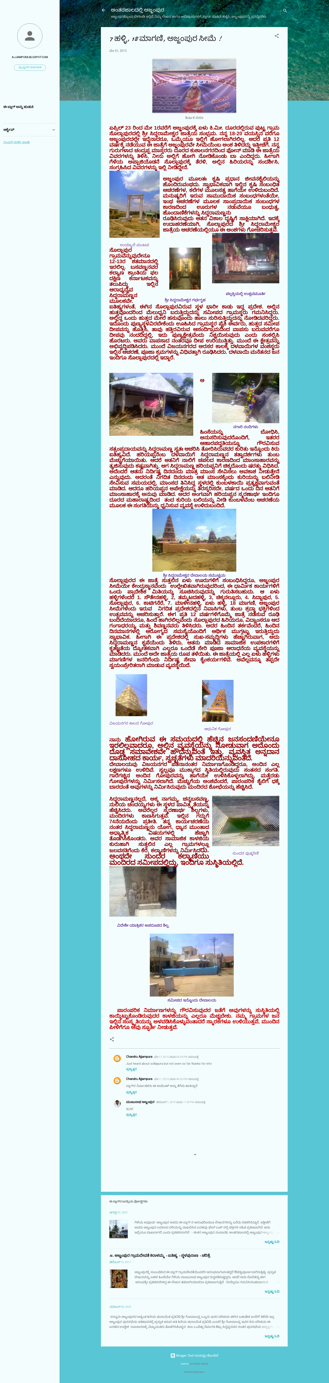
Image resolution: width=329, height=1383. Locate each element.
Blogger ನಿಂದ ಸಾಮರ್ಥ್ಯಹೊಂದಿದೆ (194, 1355)
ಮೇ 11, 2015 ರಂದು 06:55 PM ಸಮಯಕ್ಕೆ (176, 1079)
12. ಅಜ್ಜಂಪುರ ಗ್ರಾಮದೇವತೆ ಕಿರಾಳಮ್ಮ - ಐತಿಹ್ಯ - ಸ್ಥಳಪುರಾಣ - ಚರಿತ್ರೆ (159, 1255)
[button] (276, 36)
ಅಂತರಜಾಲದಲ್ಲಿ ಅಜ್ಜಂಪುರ (137, 10)
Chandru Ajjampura (139, 1057)
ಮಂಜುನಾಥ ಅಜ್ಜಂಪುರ (140, 1102)
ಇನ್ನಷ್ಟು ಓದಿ (272, 1242)
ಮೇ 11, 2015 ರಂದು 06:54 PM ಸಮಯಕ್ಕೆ (176, 1056)
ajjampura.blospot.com (30, 57)
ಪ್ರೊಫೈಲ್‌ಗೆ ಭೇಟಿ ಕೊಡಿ (29, 67)
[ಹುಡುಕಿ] (285, 11)
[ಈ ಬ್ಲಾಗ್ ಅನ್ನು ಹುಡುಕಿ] (29, 115)
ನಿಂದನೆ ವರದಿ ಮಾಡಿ (16, 142)
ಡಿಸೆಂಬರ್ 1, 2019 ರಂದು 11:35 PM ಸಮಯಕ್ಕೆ (180, 1102)
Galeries (185, 1363)
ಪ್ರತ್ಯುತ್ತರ (131, 1069)
